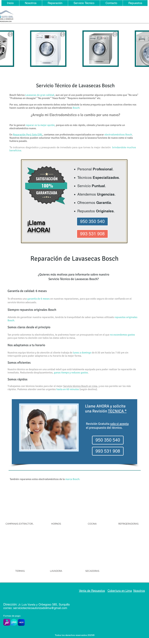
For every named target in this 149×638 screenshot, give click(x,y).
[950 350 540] (92, 221)
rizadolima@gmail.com (52, 608)
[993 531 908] (92, 234)
